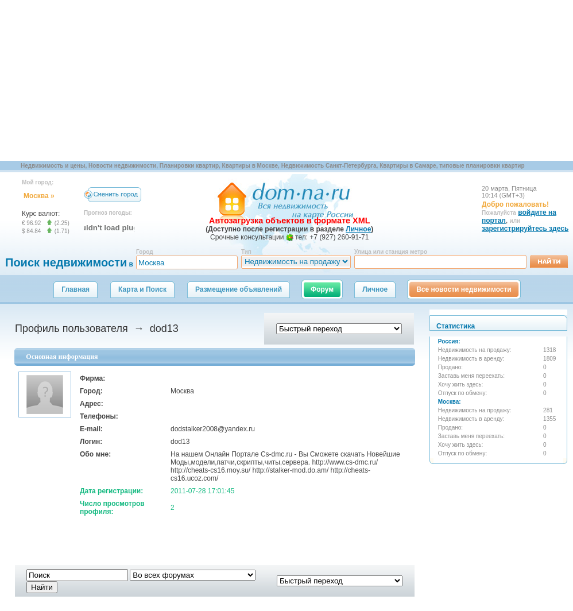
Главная (75, 289)
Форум (322, 289)
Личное (375, 289)
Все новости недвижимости (464, 289)
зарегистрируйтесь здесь (525, 229)
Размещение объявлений (238, 289)
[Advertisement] (191, 80)
